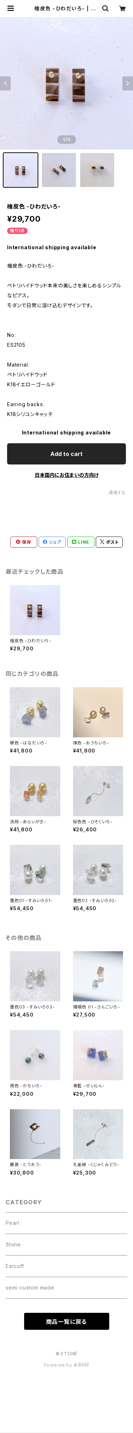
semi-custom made (30, 1288)
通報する (117, 492)
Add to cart (66, 453)
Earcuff (15, 1266)
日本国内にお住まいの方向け (67, 475)
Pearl (12, 1223)
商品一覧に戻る (66, 1321)
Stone (13, 1244)
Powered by (66, 1365)
